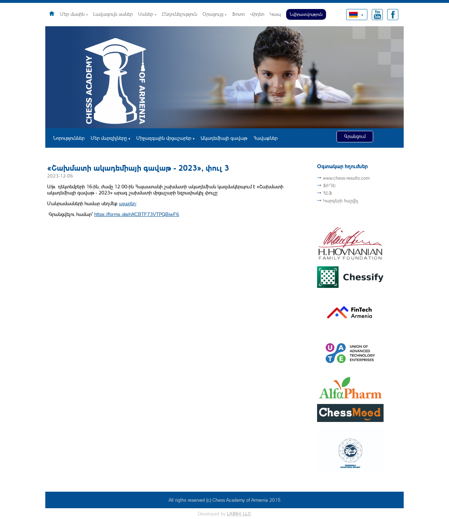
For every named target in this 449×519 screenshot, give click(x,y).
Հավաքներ (265, 138)
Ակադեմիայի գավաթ (224, 138)
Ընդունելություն (179, 14)
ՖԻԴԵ (329, 185)
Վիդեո (257, 14)
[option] (224, 77)
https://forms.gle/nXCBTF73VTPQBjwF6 (136, 214)
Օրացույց (212, 14)
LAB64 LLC (239, 513)
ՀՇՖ (327, 193)
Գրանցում (355, 136)
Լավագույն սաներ (113, 14)
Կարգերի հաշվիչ (340, 200)
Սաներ (145, 14)
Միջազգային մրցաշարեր (163, 138)
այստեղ (127, 203)
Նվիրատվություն (306, 14)
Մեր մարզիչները (109, 138)
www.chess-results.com (346, 178)
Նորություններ (68, 138)
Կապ (275, 14)
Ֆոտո (238, 14)
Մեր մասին (72, 14)
